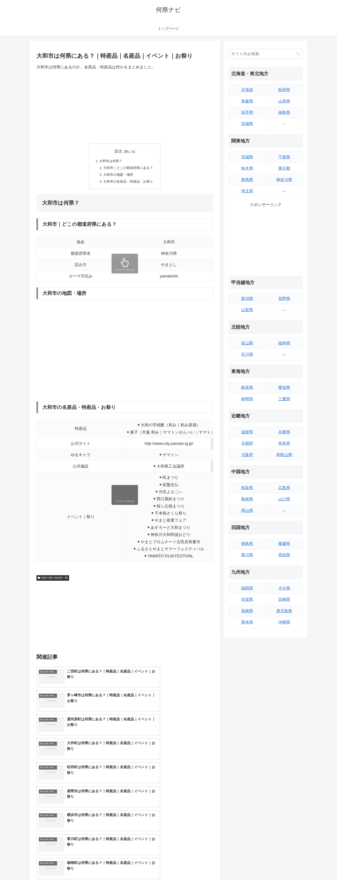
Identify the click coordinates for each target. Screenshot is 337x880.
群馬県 (247, 180)
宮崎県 (284, 599)
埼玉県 (247, 191)
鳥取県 (247, 488)
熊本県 (247, 622)
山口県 (284, 499)
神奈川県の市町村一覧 (53, 579)
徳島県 (247, 543)
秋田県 (284, 90)
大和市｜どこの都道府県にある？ (128, 168)
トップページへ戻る (253, 866)
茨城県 (247, 157)
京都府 (247, 443)
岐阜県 (247, 387)
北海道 (247, 90)
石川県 (247, 354)
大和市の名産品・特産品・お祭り (128, 183)
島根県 (247, 499)
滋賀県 (247, 432)
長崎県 (247, 611)
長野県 (284, 298)
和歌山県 (284, 455)
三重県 (284, 399)
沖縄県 (284, 622)
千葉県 (284, 157)
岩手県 (247, 112)
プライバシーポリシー (287, 866)
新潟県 (247, 298)
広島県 (284, 488)
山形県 (284, 101)
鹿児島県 (284, 611)
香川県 (247, 555)
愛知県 (284, 387)
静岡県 (247, 399)
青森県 (247, 101)
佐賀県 (247, 599)
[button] (298, 53)
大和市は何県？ (110, 161)
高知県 (284, 555)
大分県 (284, 588)
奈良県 (284, 443)
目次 (118, 151)
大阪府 (247, 455)
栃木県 (247, 168)
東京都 (284, 168)
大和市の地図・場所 (118, 176)
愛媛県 (284, 543)
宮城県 (247, 124)
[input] (266, 54)
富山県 (247, 343)
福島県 (284, 112)
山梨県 (247, 310)
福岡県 (247, 588)
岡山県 (247, 510)
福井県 (284, 343)
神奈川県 (284, 180)
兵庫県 (284, 432)
